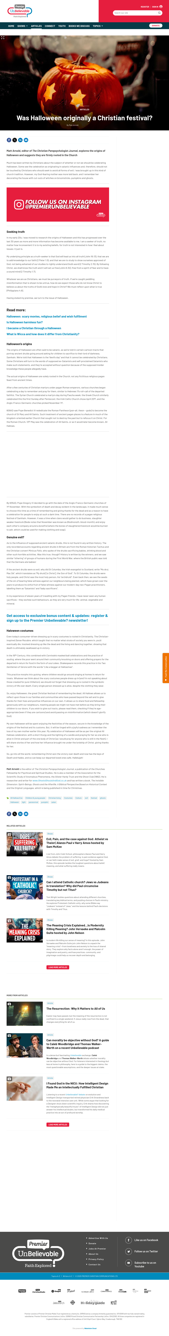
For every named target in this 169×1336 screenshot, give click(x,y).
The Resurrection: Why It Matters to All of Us (75, 1008)
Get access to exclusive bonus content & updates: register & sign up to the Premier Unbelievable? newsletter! (57, 617)
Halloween (14, 802)
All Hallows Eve (16, 798)
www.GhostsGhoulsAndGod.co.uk (49, 780)
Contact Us (94, 1264)
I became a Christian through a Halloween (34, 328)
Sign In (155, 7)
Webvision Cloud (90, 1328)
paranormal (33, 802)
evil (86, 798)
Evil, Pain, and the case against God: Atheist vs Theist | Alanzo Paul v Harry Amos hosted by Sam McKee (77, 842)
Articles (84, 109)
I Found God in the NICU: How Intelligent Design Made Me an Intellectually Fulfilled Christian (77, 1085)
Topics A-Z (55, 1276)
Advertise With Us (98, 1238)
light (23, 802)
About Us (93, 1254)
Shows (50, 833)
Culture (79, 798)
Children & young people (36, 798)
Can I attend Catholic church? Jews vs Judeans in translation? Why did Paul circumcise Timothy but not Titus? (77, 886)
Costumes (68, 798)
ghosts (103, 798)
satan (53, 802)
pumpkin (44, 802)
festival (94, 798)
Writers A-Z (67, 1276)
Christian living (55, 798)
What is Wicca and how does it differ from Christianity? (43, 334)
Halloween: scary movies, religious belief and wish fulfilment (47, 316)
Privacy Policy (96, 1259)
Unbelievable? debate (75, 1094)
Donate (92, 1243)
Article (50, 1003)
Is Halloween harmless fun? (25, 322)
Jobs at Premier (97, 1248)
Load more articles (58, 967)
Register (145, 7)
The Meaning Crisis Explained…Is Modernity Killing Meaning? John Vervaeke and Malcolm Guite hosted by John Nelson (75, 929)
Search (159, 13)
